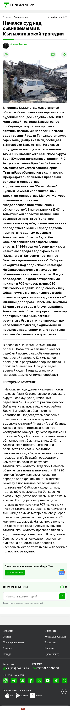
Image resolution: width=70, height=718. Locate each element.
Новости (8, 630)
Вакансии (50, 642)
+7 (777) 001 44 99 (17, 668)
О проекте (50, 630)
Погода (7, 654)
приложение (24, 690)
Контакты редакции (56, 636)
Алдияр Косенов (18, 44)
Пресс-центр (52, 654)
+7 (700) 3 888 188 (47, 668)
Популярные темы (13, 642)
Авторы (7, 648)
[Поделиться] (64, 54)
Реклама (49, 648)
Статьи (7, 636)
